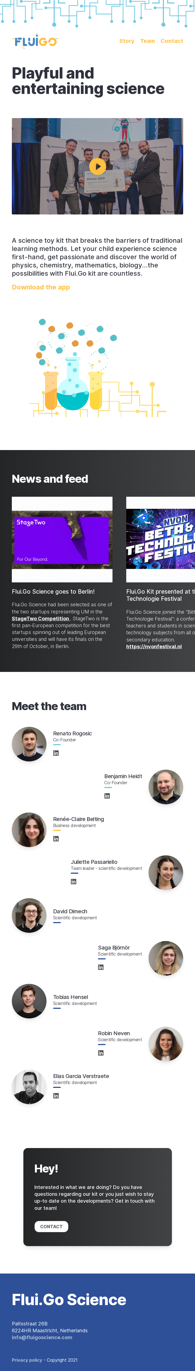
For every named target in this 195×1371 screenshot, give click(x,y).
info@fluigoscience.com (42, 1337)
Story (126, 41)
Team (147, 41)
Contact (172, 41)
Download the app (41, 287)
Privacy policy (27, 1360)
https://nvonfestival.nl (154, 646)
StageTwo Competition (41, 618)
